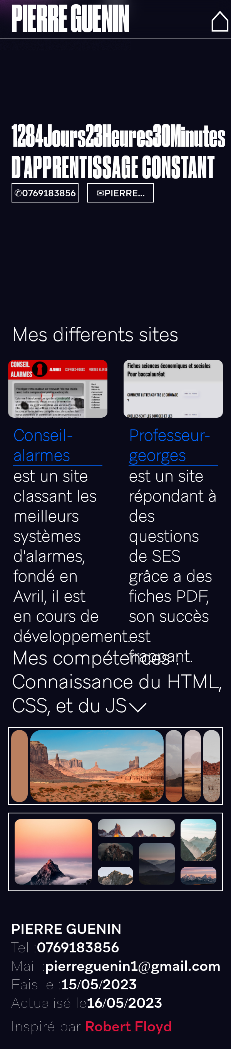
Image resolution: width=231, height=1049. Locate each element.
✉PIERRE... (121, 193)
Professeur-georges (169, 445)
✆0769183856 (45, 193)
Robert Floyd (128, 1026)
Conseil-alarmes (43, 445)
